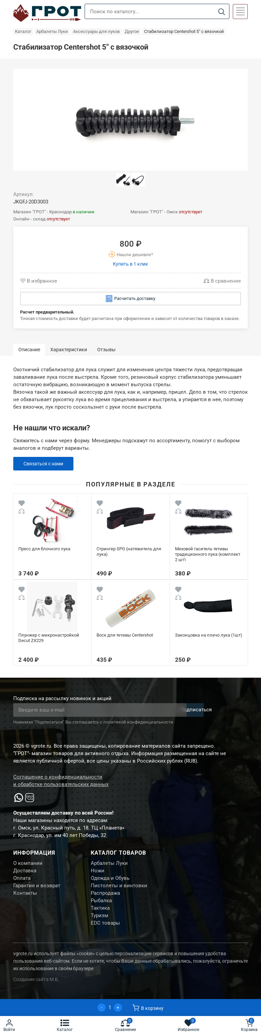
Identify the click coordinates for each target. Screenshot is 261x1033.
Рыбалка (101, 906)
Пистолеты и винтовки (119, 889)
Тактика (100, 915)
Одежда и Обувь (110, 881)
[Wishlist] (21, 504)
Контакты (25, 898)
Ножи (97, 872)
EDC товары (105, 932)
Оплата (22, 881)
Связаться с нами (45, 464)
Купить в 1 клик (130, 264)
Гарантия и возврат (36, 889)
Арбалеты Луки (109, 864)
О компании (27, 864)
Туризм (99, 923)
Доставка (24, 872)
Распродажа (105, 898)
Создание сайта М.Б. (36, 988)
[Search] (221, 11)
